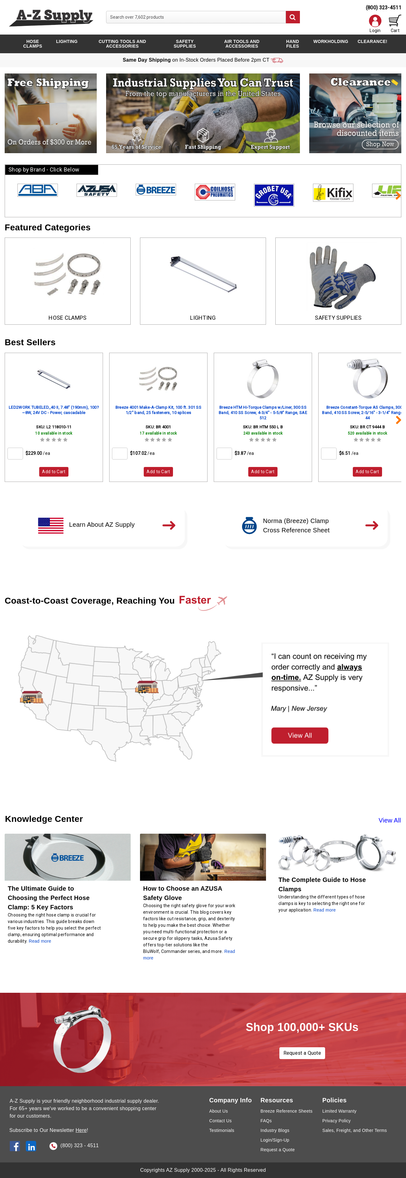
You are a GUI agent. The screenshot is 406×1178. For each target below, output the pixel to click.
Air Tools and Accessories (242, 44)
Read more (324, 909)
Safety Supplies (185, 44)
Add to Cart (53, 471)
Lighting (66, 41)
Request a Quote (302, 1053)
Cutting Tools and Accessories (122, 44)
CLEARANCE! (372, 41)
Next (395, 195)
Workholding (330, 41)
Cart (395, 24)
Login (375, 24)
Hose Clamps (32, 44)
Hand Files (292, 44)
